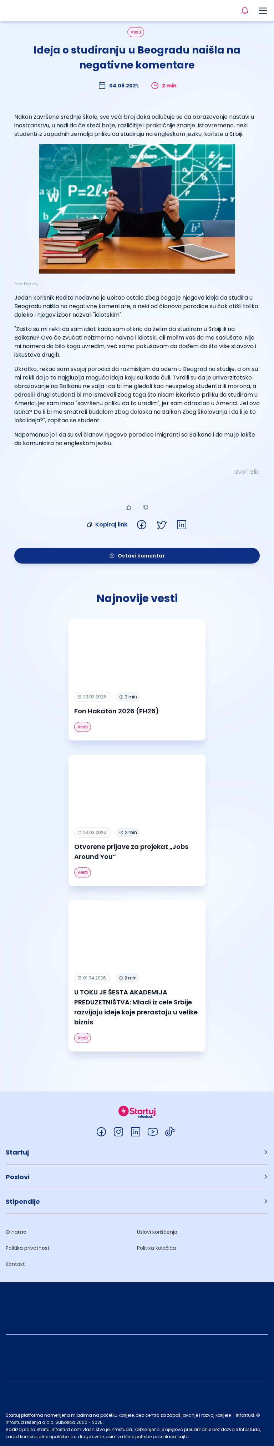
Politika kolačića (156, 1248)
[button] (137, 1152)
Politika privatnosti (28, 1248)
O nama (16, 1232)
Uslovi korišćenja (157, 1232)
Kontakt (15, 1264)
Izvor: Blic (247, 472)
